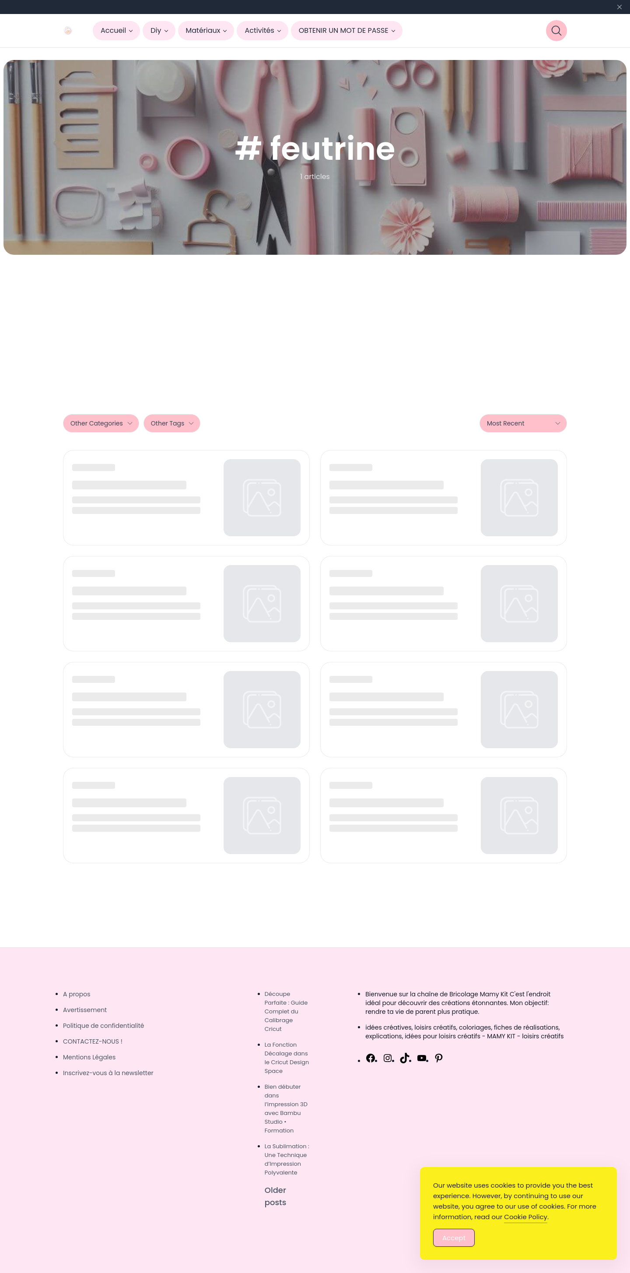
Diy (155, 30)
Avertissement (85, 1010)
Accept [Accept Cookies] (454, 1237)
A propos (77, 994)
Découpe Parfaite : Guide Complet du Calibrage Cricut (286, 1011)
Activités (259, 30)
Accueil (113, 30)
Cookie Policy (525, 1216)
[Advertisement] (315, 320)
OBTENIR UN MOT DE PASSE (343, 30)
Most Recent (524, 423)
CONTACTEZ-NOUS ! (92, 1041)
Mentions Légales (89, 1057)
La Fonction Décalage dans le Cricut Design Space (287, 1058)
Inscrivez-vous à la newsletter (108, 1073)
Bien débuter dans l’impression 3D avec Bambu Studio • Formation (286, 1109)
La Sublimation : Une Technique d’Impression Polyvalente (287, 1159)
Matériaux (203, 30)
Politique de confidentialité (103, 1025)
